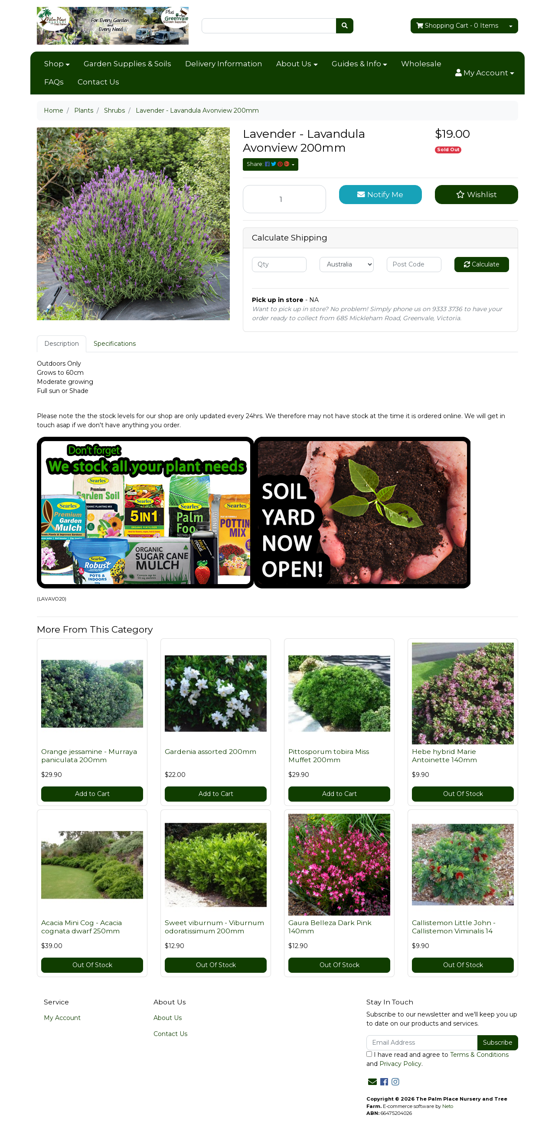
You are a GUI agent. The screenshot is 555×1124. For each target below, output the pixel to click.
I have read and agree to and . (437, 1059)
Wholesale (421, 63)
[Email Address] (422, 1042)
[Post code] (414, 264)
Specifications (115, 344)
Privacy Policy (400, 1064)
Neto (447, 1106)
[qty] (279, 264)
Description (61, 344)
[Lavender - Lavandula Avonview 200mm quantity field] (284, 199)
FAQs (54, 82)
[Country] (347, 264)
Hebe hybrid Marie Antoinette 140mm (444, 755)
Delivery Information (223, 63)
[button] (485, 73)
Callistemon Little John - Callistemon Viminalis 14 (454, 927)
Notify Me (380, 194)
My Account (62, 1018)
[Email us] (372, 1082)
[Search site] (344, 25)
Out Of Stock (463, 794)
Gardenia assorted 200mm (210, 751)
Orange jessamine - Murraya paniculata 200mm (89, 755)
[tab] (61, 343)
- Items (457, 25)
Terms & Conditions (479, 1055)
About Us (293, 63)
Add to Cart (92, 794)
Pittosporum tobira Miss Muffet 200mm (328, 755)
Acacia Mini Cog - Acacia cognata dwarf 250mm (81, 927)
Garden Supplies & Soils (127, 63)
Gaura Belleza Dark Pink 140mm (330, 927)
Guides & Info (356, 63)
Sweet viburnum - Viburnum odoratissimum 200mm (214, 927)
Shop (54, 63)
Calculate (482, 264)
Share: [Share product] (269, 164)
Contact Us (98, 82)
